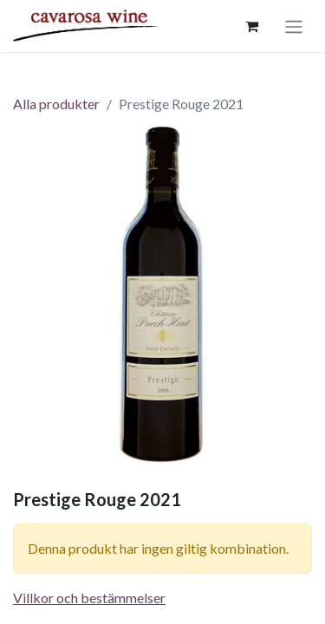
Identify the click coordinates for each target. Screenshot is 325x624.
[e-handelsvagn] (251, 26)
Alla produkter (56, 103)
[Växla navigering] (294, 26)
